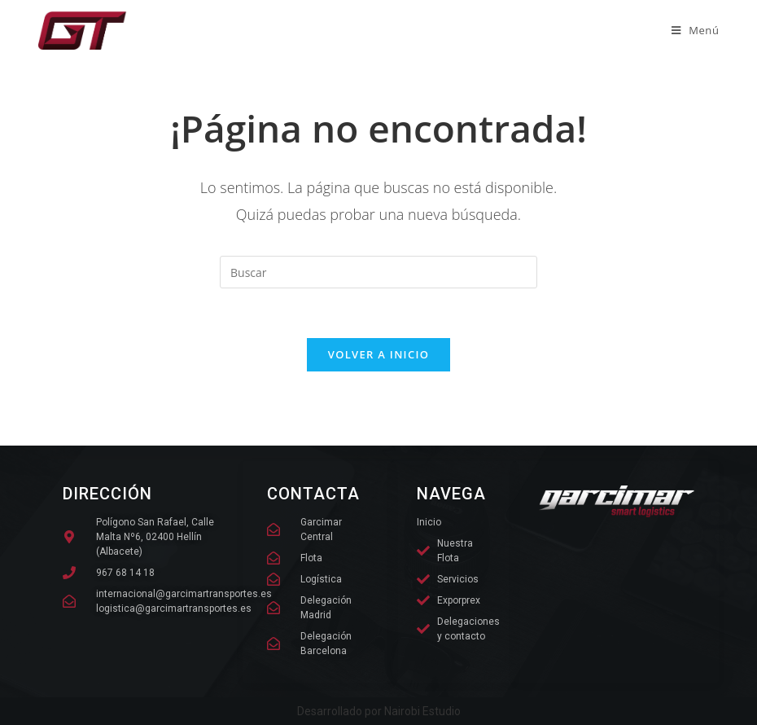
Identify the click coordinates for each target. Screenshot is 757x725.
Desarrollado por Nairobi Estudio (379, 711)
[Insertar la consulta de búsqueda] (378, 272)
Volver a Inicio (378, 354)
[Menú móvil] (696, 30)
